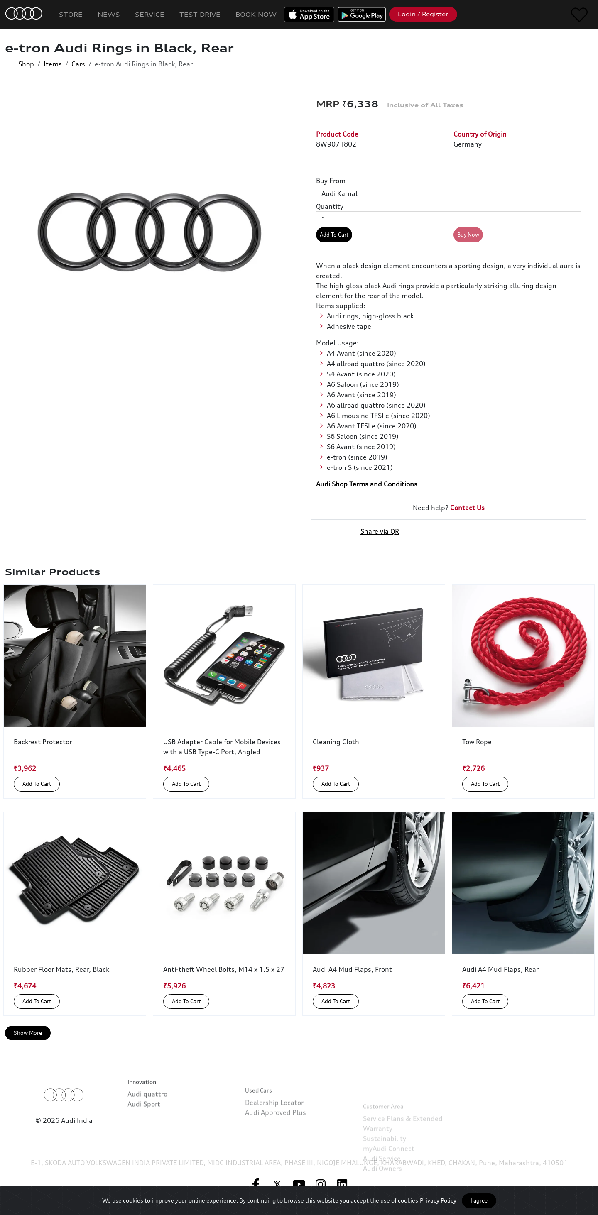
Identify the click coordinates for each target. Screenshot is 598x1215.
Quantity (329, 206)
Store (71, 14)
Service (149, 14)
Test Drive (200, 14)
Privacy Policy (438, 1200)
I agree (479, 1200)
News (109, 14)
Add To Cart (334, 234)
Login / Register (423, 14)
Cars (78, 64)
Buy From (331, 180)
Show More (28, 1032)
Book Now (256, 14)
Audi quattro (147, 1124)
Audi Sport (143, 1134)
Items (53, 64)
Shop (26, 64)
